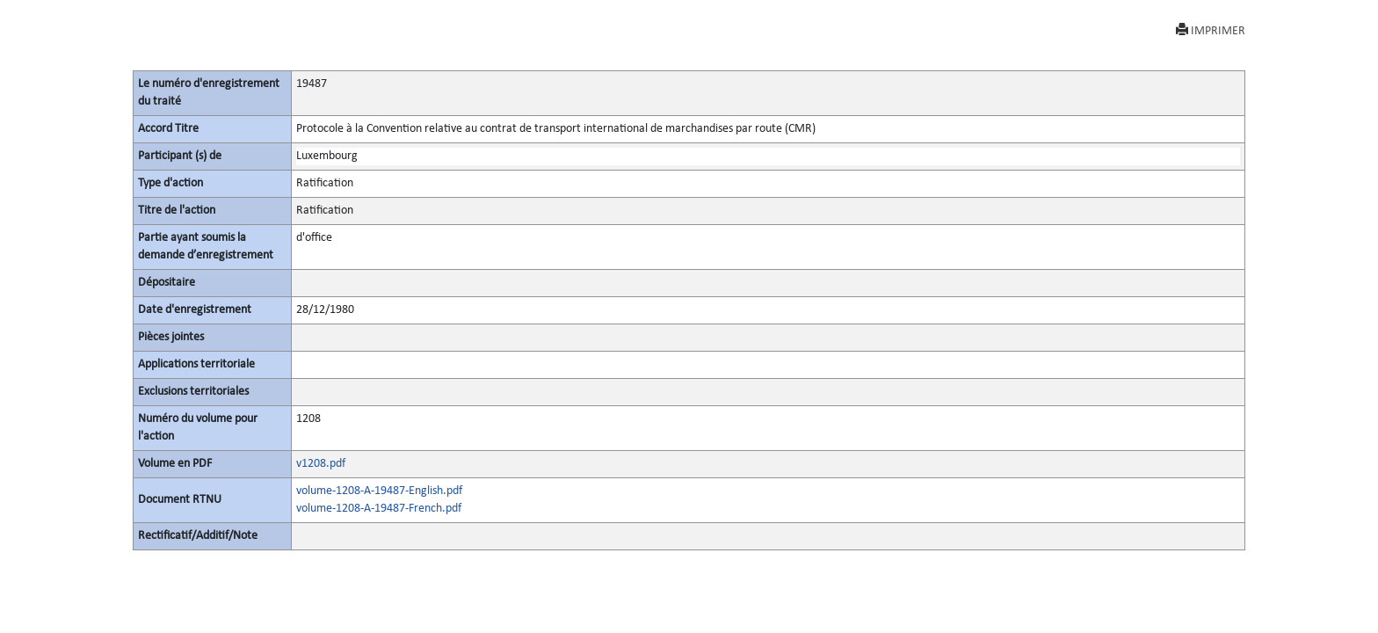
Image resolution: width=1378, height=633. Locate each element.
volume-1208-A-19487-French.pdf (378, 508)
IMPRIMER (1210, 30)
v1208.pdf (320, 463)
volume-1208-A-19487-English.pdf (379, 491)
